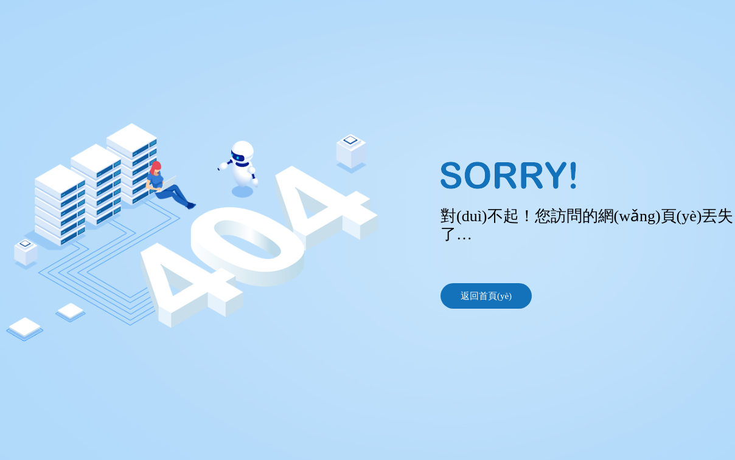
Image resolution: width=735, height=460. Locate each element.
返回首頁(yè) (486, 296)
